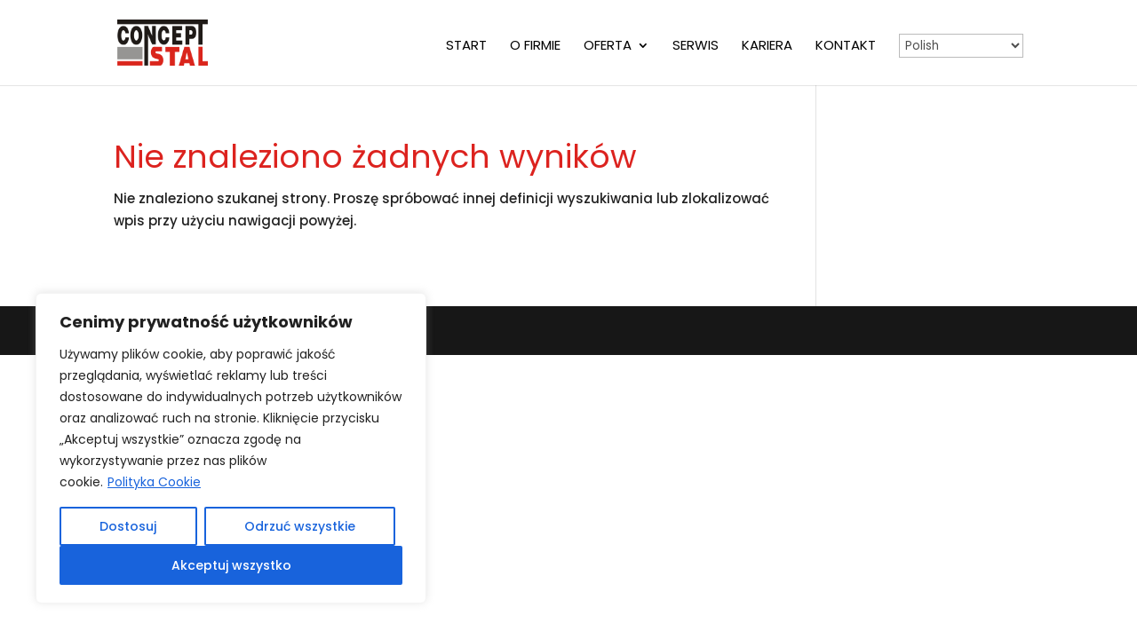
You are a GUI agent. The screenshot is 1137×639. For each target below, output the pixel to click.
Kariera (767, 46)
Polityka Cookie (154, 482)
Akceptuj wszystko (231, 565)
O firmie (535, 46)
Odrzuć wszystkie (299, 526)
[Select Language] (961, 46)
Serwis (695, 46)
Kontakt (845, 46)
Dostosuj (127, 526)
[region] (231, 448)
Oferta (608, 46)
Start (466, 46)
